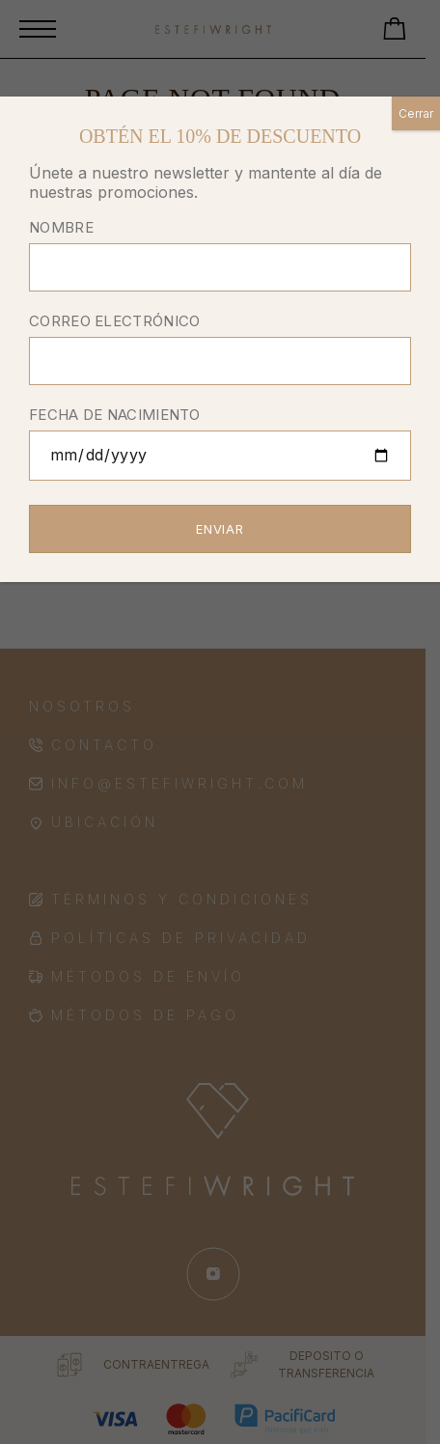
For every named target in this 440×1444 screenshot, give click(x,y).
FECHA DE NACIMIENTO (220, 445)
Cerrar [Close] (416, 113)
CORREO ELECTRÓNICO (220, 351)
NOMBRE (220, 257)
